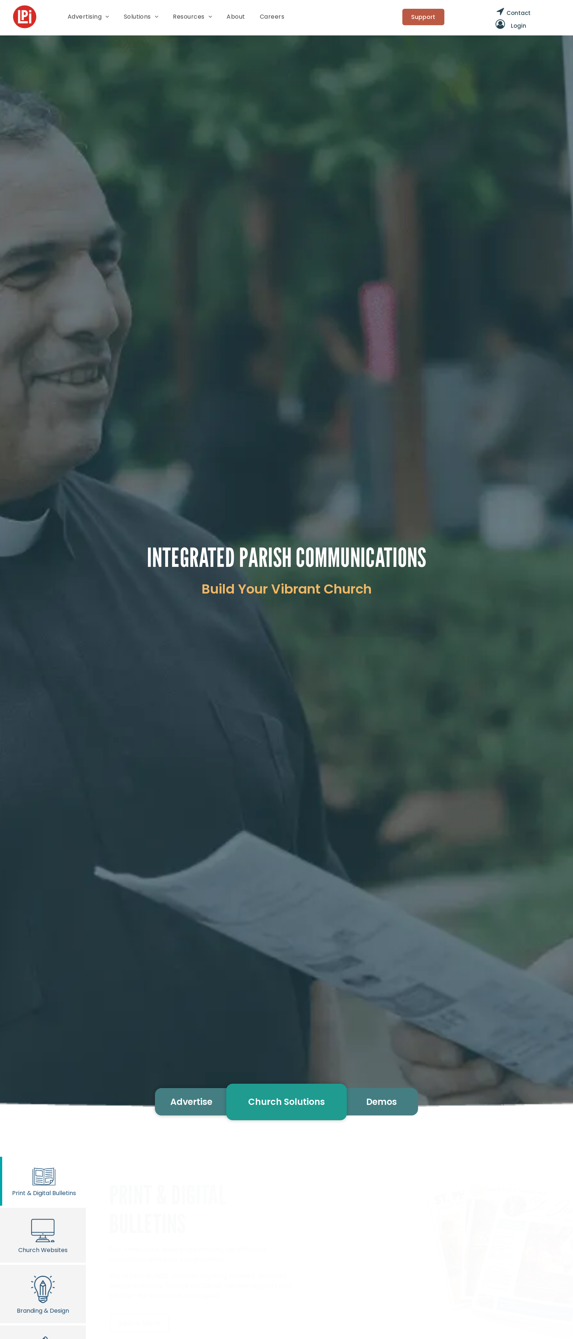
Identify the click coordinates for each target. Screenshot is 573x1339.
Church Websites (43, 1235)
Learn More (139, 1323)
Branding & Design (43, 1294)
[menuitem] (88, 16)
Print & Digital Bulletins (44, 1181)
